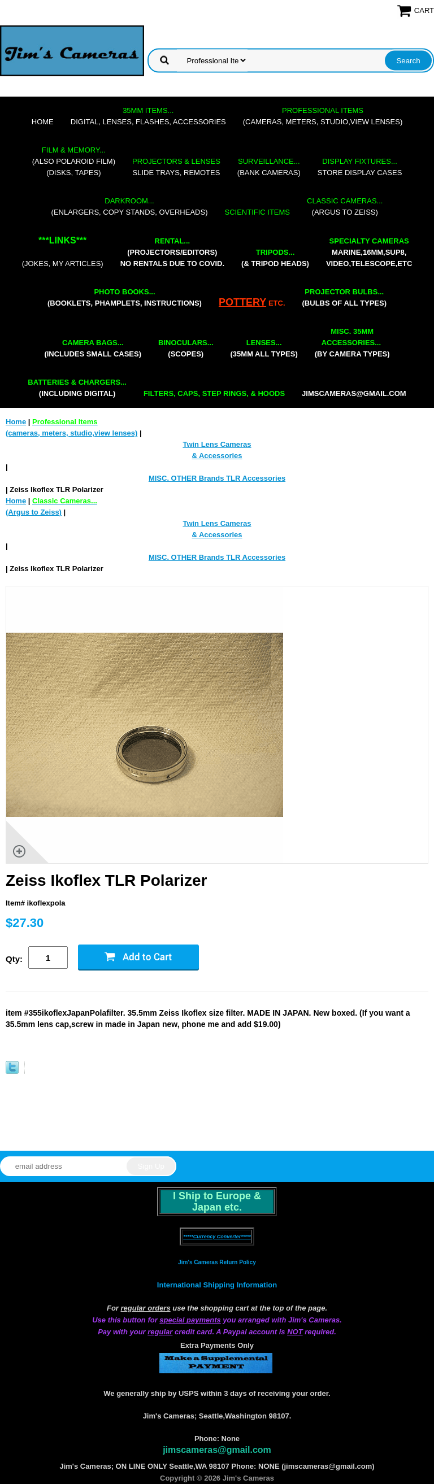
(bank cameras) (269, 167)
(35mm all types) (264, 348)
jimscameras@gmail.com (354, 393)
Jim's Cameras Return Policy (216, 1262)
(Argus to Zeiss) (345, 206)
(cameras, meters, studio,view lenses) (322, 116)
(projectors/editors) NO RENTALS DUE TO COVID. (172, 252)
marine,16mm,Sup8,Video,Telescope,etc (369, 252)
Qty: (14, 959)
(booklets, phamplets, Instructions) (124, 297)
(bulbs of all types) (344, 297)
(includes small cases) (92, 348)
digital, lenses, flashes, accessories (148, 116)
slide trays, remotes (176, 167)
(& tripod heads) (275, 258)
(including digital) (77, 388)
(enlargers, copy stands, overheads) (129, 206)
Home (43, 121)
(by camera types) (352, 342)
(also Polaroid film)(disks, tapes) (73, 161)
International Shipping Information (217, 1285)
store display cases (360, 167)
